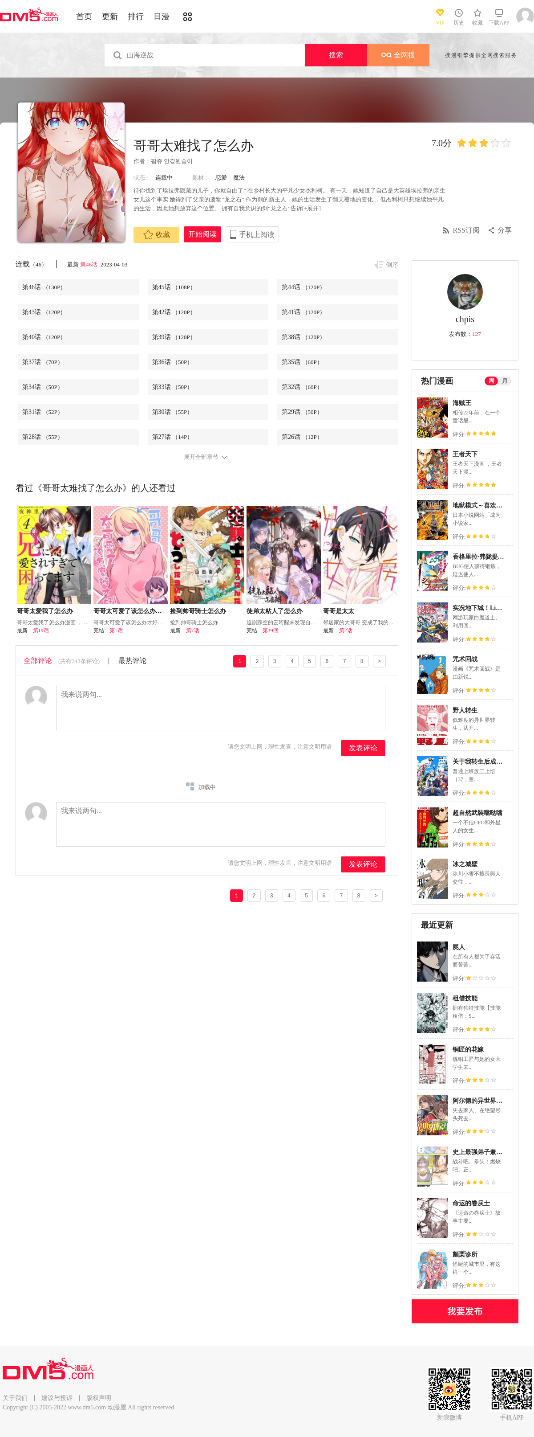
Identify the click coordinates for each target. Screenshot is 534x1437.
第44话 (303, 287)
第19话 (41, 630)
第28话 (42, 437)
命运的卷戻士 (471, 1203)
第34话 (42, 387)
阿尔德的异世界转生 (481, 1100)
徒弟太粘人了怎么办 (275, 611)
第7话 (192, 630)
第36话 (172, 362)
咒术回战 (465, 659)
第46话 (89, 264)
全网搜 (398, 55)
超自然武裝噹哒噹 (477, 813)
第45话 (174, 287)
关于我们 (15, 1398)
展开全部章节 (201, 457)
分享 (505, 230)
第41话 (303, 312)
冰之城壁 (465, 864)
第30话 (172, 412)
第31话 (42, 412)
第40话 (44, 337)
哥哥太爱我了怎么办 (45, 611)
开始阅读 (202, 234)
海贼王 (462, 403)
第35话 (302, 362)
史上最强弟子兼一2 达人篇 (489, 1152)
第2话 (345, 630)
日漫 (162, 16)
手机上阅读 (257, 234)
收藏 (156, 235)
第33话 (172, 387)
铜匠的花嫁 (468, 1049)
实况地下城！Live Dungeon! (491, 608)
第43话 (44, 312)
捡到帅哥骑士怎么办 (198, 611)
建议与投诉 (57, 1398)
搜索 (336, 55)
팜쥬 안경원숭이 (172, 161)
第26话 (302, 437)
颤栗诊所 (465, 1254)
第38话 (303, 337)
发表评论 (363, 748)
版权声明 (98, 1398)
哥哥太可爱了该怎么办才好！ (133, 611)
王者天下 (465, 454)
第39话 (174, 337)
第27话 (172, 437)
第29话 (302, 412)
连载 (31, 264)
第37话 (42, 362)
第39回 (271, 630)
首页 (84, 16)
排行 (136, 16)
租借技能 (465, 998)
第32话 (302, 387)
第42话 (174, 312)
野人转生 (465, 710)
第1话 (116, 630)
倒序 (392, 265)
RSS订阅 (466, 230)
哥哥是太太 (338, 611)
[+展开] (311, 208)
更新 (110, 16)
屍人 (459, 947)
